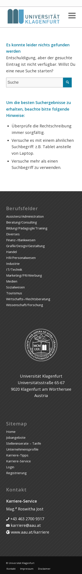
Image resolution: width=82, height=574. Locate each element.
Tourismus (14, 293)
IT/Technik (14, 269)
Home (11, 431)
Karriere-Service (18, 461)
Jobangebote (16, 437)
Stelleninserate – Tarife (23, 443)
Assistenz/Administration (25, 216)
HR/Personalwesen (21, 257)
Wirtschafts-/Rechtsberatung (28, 299)
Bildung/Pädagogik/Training (26, 228)
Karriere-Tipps (17, 455)
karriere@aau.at (25, 525)
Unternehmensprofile (22, 449)
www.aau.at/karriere (29, 532)
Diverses (13, 234)
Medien (11, 281)
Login (10, 467)
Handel (11, 252)
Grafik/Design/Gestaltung (25, 246)
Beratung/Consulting (21, 222)
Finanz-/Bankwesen (20, 240)
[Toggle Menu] (71, 16)
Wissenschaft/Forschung (24, 305)
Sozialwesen (15, 287)
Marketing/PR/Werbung (24, 275)
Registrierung (16, 473)
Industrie (13, 263)
